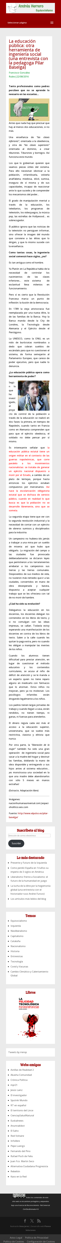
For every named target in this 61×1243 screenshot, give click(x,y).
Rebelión (15, 1171)
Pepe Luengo (18, 1146)
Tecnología (17, 961)
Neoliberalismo (19, 930)
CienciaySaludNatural (22, 1115)
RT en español (18, 1105)
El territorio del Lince (22, 1110)
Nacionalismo (18, 946)
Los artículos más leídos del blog (28, 898)
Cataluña (15, 941)
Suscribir (16, 843)
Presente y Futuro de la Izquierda (29, 862)
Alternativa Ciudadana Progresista (29, 1166)
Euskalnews (17, 1120)
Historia (15, 951)
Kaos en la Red (19, 1176)
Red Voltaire (17, 1135)
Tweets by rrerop (17, 1052)
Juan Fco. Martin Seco (22, 1161)
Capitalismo (17, 936)
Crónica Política (19, 1080)
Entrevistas (17, 956)
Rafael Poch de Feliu (22, 1156)
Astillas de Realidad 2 (22, 1069)
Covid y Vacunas (19, 966)
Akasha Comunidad (21, 1074)
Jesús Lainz (17, 1090)
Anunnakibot (18, 1125)
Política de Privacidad (36, 1237)
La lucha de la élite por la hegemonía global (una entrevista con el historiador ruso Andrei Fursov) (30, 889)
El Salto (15, 1130)
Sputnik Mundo (19, 1100)
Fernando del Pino (20, 1151)
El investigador (19, 1095)
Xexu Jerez (24, 1226)
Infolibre (15, 1140)
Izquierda (16, 925)
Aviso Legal (16, 1237)
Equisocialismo (19, 920)
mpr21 (14, 1085)
